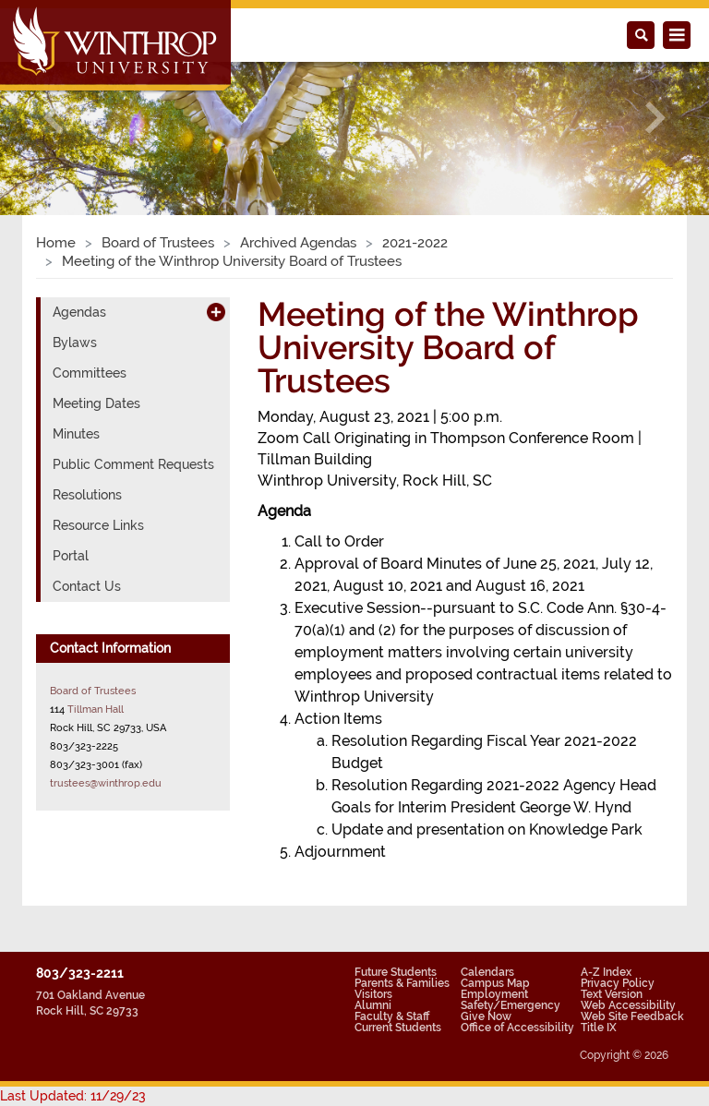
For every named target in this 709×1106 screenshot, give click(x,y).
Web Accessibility (628, 1005)
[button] (53, 117)
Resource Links (98, 525)
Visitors (373, 994)
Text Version (612, 994)
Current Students (397, 1027)
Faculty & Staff (391, 1016)
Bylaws (75, 342)
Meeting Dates (96, 403)
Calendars (487, 972)
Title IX (599, 1027)
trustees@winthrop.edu (106, 782)
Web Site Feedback (632, 1016)
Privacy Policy (618, 983)
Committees (89, 373)
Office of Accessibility (517, 1027)
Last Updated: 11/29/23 (73, 1095)
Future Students (395, 972)
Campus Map (495, 983)
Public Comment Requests (133, 464)
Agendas (79, 312)
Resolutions (87, 494)
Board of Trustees (158, 242)
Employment (494, 994)
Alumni (372, 1005)
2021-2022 (415, 242)
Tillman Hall (95, 709)
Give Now (486, 1016)
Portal (71, 555)
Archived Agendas (298, 242)
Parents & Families (402, 983)
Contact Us (87, 586)
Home (56, 242)
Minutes (76, 434)
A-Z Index (606, 972)
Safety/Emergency (510, 1005)
